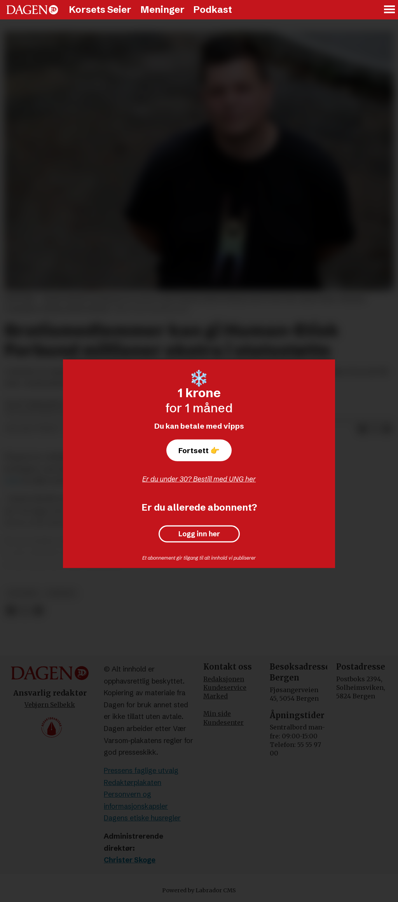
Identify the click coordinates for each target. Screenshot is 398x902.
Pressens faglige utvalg (141, 770)
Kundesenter (223, 722)
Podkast (212, 9)
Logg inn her (199, 534)
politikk (23, 593)
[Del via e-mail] (387, 429)
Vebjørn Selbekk (49, 704)
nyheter (61, 593)
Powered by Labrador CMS (199, 890)
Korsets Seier (100, 9)
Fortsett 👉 (199, 450)
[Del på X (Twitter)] (375, 429)
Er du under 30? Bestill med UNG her (199, 479)
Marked (215, 696)
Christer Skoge (129, 859)
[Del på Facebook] (362, 429)
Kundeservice (224, 687)
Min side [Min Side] (217, 713)
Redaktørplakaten (132, 782)
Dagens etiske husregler (142, 817)
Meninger (162, 9)
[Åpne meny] (390, 10)
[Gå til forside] (32, 9)
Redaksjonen (223, 679)
